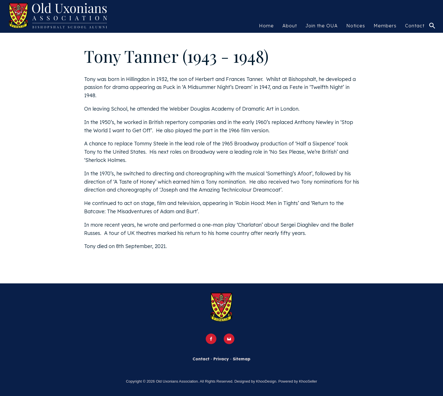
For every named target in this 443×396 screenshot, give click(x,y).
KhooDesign (266, 381)
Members (385, 26)
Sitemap (241, 359)
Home (266, 26)
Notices (355, 26)
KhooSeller (308, 381)
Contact (414, 26)
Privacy (221, 359)
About (289, 26)
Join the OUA (322, 26)
